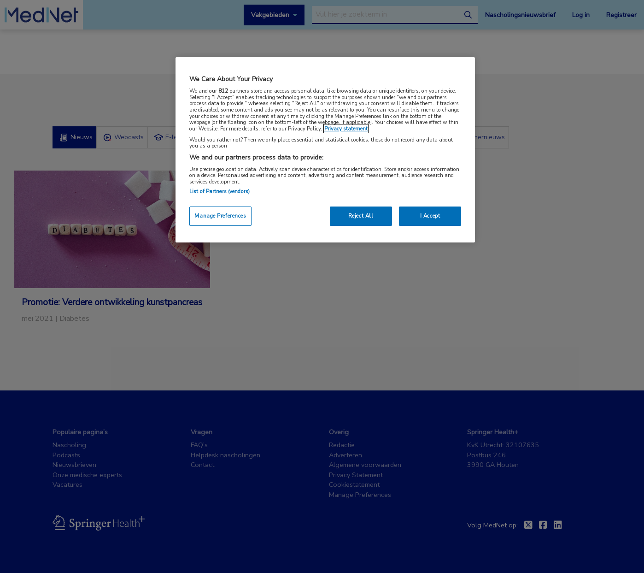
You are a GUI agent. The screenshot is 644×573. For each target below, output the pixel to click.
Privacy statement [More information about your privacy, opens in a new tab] (346, 128)
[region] (325, 149)
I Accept (430, 215)
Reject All (361, 215)
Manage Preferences (220, 215)
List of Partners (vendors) (219, 191)
